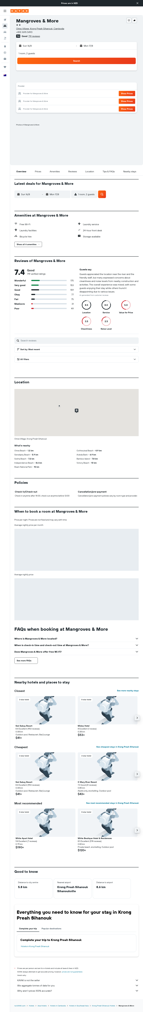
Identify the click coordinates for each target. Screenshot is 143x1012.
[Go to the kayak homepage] (19, 11)
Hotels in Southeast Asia (79, 1006)
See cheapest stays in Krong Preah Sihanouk (117, 746)
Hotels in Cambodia (58, 1006)
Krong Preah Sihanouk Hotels (103, 1006)
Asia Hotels (42, 1006)
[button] (137, 3)
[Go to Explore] (5, 46)
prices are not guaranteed (72, 972)
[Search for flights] (5, 20)
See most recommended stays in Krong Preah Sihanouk (112, 803)
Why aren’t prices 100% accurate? (78, 990)
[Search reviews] (78, 340)
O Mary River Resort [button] (87, 782)
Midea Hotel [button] (84, 726)
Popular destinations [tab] (51, 928)
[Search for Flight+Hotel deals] (5, 38)
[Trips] (5, 67)
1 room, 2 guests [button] (27, 53)
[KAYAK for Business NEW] (5, 59)
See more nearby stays (128, 690)
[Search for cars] (5, 32)
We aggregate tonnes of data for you (78, 985)
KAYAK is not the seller (78, 980)
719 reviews (34, 36)
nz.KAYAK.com (19, 1006)
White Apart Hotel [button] (24, 838)
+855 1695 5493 (24, 32)
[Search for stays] (5, 26)
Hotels (31, 1006)
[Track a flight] (5, 52)
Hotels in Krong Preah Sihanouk (35, 946)
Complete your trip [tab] (28, 928)
